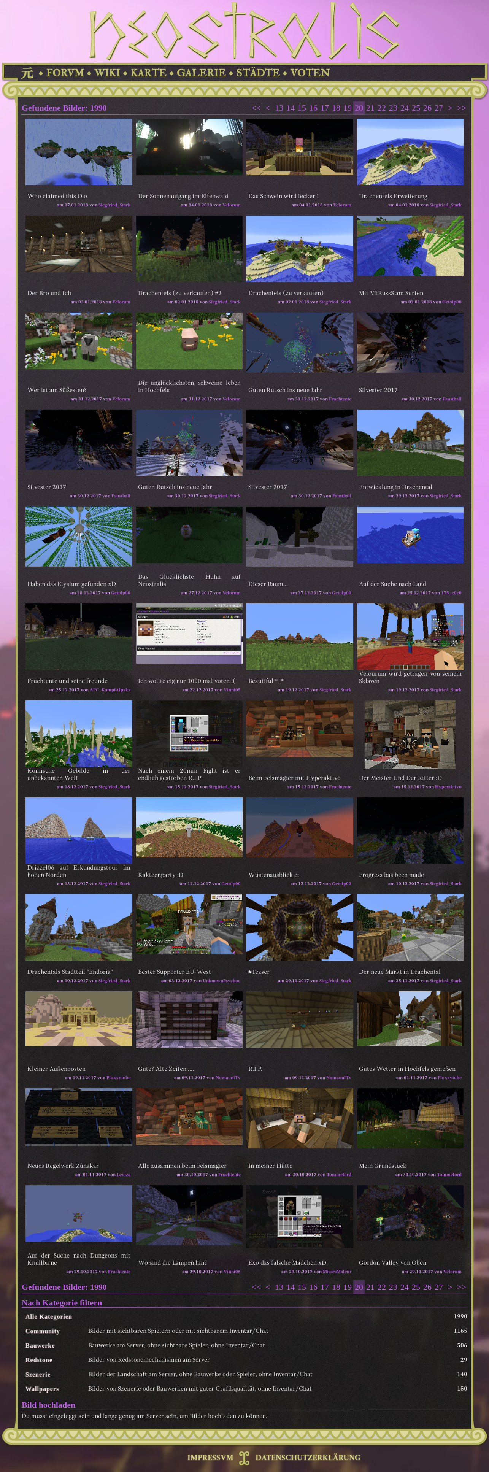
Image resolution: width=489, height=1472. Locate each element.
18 (336, 108)
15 (302, 108)
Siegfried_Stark (114, 205)
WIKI (107, 73)
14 (290, 108)
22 (382, 108)
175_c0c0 (451, 593)
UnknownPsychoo (222, 981)
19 (347, 108)
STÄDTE (258, 73)
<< (256, 108)
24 (404, 108)
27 (439, 108)
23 (393, 108)
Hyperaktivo (448, 787)
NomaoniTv (228, 1078)
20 (359, 108)
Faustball (452, 399)
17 (325, 108)
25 (416, 108)
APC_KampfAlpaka (110, 690)
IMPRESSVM (210, 1458)
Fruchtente (340, 399)
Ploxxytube (118, 1078)
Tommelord (339, 1175)
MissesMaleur (337, 1272)
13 (279, 108)
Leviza (123, 1175)
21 (370, 108)
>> (462, 108)
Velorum (231, 205)
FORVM (65, 73)
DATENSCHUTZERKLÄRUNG (308, 1458)
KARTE (148, 73)
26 (427, 108)
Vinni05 (232, 690)
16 (313, 108)
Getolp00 (452, 302)
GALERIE (201, 73)
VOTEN (310, 73)
